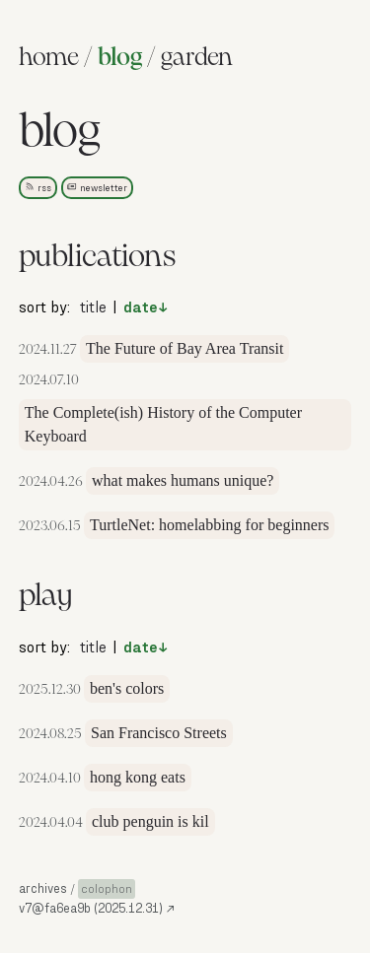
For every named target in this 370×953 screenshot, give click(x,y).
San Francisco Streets (159, 732)
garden (197, 58)
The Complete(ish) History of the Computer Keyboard (163, 424)
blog (120, 58)
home (49, 58)
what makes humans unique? (182, 480)
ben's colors (127, 688)
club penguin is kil (150, 821)
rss (38, 187)
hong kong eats (137, 777)
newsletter (97, 187)
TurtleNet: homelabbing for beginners (209, 524)
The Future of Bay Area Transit (184, 348)
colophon (106, 888)
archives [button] (43, 888)
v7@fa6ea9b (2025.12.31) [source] (97, 908)
